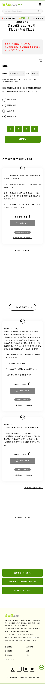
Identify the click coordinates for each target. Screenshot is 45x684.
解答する (22, 139)
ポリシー (29, 655)
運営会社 (8, 647)
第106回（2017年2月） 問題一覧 (22, 581)
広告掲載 (29, 647)
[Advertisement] (22, 274)
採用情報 (8, 651)
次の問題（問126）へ (22, 590)
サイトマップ (9, 659)
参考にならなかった (22, 232)
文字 (28, 73)
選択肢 (5, 73)
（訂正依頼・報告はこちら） (10, 81)
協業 (28, 651)
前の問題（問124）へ (22, 573)
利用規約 (8, 655)
